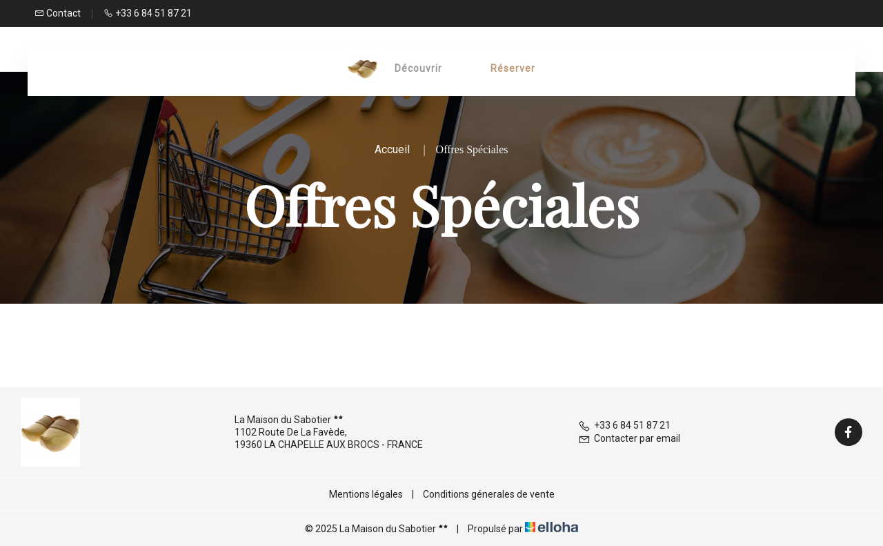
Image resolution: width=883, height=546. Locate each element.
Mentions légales (366, 494)
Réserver (512, 68)
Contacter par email (629, 438)
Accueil (392, 149)
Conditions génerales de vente (489, 494)
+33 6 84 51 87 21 (624, 425)
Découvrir (418, 68)
